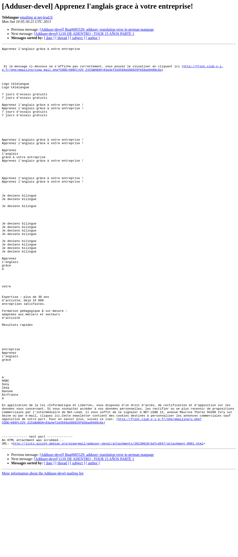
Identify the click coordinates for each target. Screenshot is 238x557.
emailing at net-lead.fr (36, 17)
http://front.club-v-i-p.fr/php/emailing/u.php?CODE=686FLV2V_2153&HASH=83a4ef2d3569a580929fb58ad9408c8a (101, 496)
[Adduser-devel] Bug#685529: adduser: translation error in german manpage (97, 29)
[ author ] (93, 38)
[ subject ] (77, 38)
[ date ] (49, 38)
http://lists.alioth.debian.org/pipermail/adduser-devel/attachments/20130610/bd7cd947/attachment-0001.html (108, 523)
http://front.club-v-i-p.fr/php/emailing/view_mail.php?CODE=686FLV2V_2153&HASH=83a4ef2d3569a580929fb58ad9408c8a (112, 72)
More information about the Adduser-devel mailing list (43, 553)
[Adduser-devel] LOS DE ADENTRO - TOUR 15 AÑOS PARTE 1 (84, 34)
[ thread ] (62, 38)
